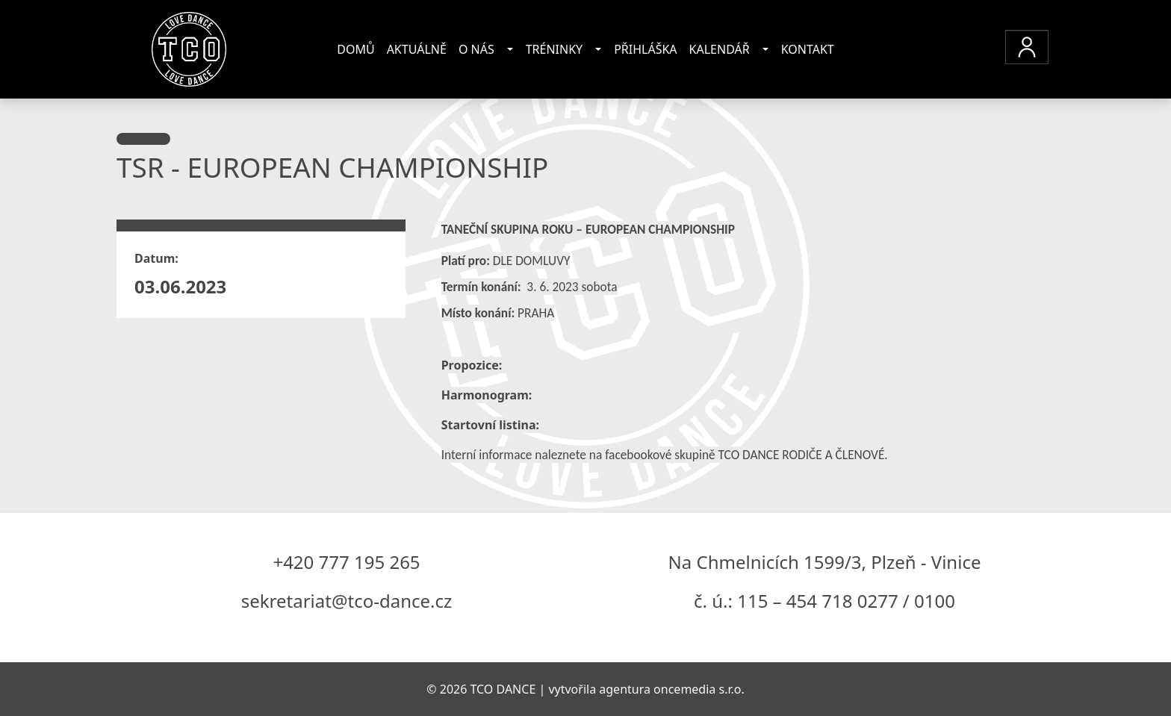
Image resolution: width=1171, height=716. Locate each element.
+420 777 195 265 (346, 562)
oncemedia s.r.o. (699, 689)
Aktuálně (417, 49)
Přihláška (645, 49)
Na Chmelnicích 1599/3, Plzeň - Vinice (824, 562)
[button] (1027, 47)
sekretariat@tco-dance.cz (347, 600)
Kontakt (807, 49)
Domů (355, 49)
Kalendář (719, 49)
